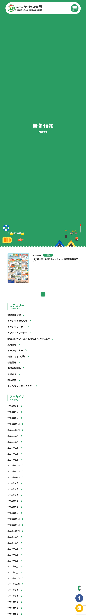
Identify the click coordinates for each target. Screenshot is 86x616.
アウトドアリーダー (18, 332)
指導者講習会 (14, 314)
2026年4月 (13, 406)
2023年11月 (14, 525)
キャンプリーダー (16, 326)
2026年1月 (13, 418)
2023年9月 (13, 536)
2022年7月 (13, 596)
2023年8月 (13, 542)
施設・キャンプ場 (16, 356)
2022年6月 (13, 602)
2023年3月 (13, 566)
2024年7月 (13, 495)
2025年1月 (13, 459)
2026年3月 (13, 412)
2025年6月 (13, 441)
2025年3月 (13, 447)
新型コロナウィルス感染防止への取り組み (29, 338)
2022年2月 (13, 614)
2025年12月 (14, 424)
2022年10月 (14, 584)
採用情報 (12, 344)
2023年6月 (13, 554)
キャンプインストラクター (21, 386)
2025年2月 (13, 453)
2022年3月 (13, 608)
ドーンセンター (15, 350)
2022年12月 (14, 578)
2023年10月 (14, 530)
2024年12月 (14, 465)
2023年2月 (13, 572)
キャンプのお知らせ (17, 320)
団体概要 (12, 380)
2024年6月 (13, 501)
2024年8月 (13, 489)
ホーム (10, 233)
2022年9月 (13, 590)
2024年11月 (14, 471)
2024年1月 (13, 513)
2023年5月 (13, 560)
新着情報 (12, 362)
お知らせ (12, 374)
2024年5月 (13, 507)
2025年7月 (13, 435)
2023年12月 (14, 519)
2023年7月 (13, 548)
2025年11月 (14, 429)
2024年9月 (13, 483)
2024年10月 (14, 477)
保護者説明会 (14, 368)
